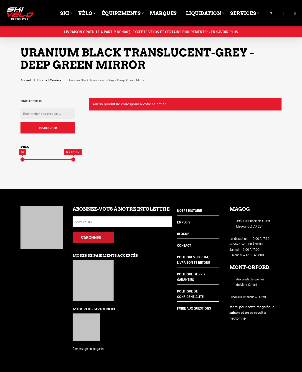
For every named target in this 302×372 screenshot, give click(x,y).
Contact (184, 245)
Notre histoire (189, 210)
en (269, 13)
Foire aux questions (194, 308)
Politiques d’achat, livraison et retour (193, 259)
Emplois (183, 222)
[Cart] (294, 13)
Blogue (183, 233)
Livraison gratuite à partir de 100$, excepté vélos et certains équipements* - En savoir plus (151, 32)
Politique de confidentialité (190, 294)
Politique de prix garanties (191, 277)
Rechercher (48, 128)
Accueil (25, 80)
